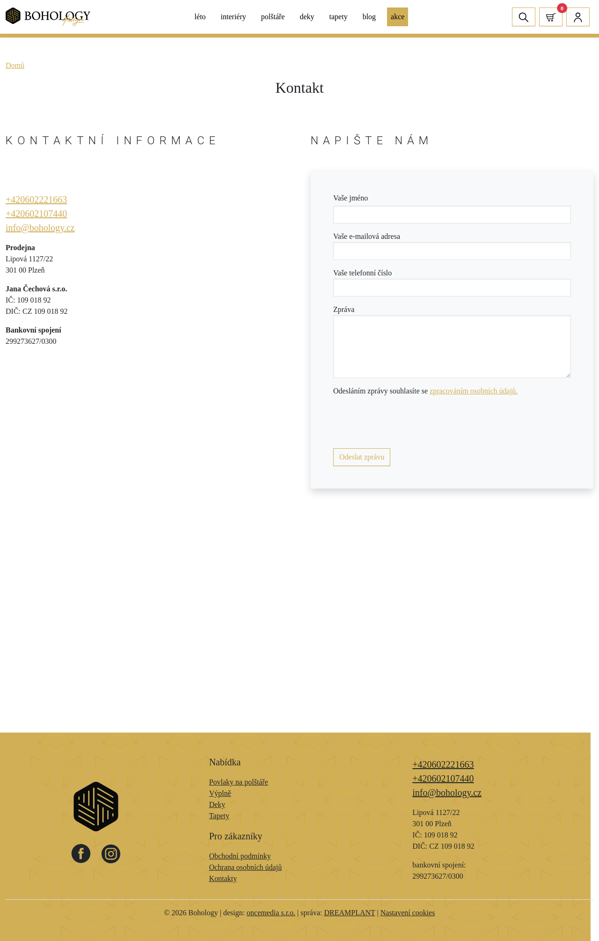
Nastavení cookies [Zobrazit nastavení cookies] (407, 913)
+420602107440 (443, 778)
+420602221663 (36, 199)
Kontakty (223, 878)
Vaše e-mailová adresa (366, 236)
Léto (200, 17)
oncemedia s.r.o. (271, 913)
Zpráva (343, 309)
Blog (369, 17)
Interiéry (233, 17)
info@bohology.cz (40, 227)
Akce (397, 17)
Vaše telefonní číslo (362, 273)
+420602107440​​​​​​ (36, 213)
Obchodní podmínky (240, 856)
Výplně (220, 793)
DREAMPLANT (349, 913)
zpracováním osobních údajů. (474, 391)
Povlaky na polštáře (238, 782)
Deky (307, 17)
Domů (15, 65)
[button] (550, 16)
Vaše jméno (350, 198)
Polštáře (273, 17)
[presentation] (404, 422)
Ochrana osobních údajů (245, 867)
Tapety (338, 17)
